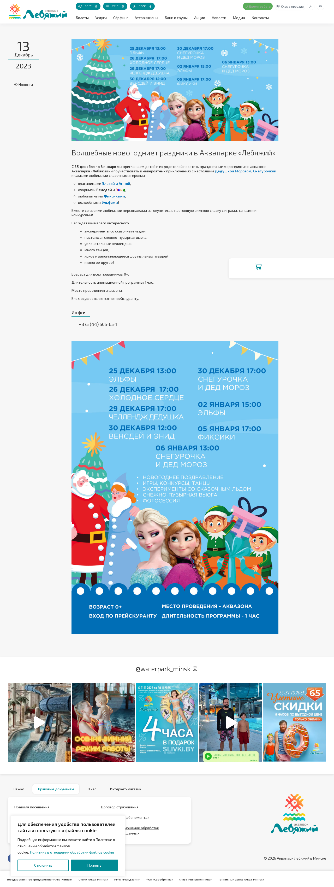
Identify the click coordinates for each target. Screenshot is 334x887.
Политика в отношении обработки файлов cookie (72, 852)
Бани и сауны (175, 17)
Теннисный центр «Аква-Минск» (236, 879)
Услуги (100, 17)
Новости (217, 17)
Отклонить (43, 865)
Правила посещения (31, 808)
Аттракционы (145, 17)
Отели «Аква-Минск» (92, 879)
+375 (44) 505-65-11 (98, 324)
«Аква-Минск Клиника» (191, 879)
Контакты (257, 17)
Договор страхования (119, 808)
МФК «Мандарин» (125, 879)
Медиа (237, 17)
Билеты (82, 17)
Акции (198, 17)
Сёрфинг (120, 17)
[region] (67, 846)
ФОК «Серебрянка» (156, 879)
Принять (94, 865)
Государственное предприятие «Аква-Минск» (39, 879)
